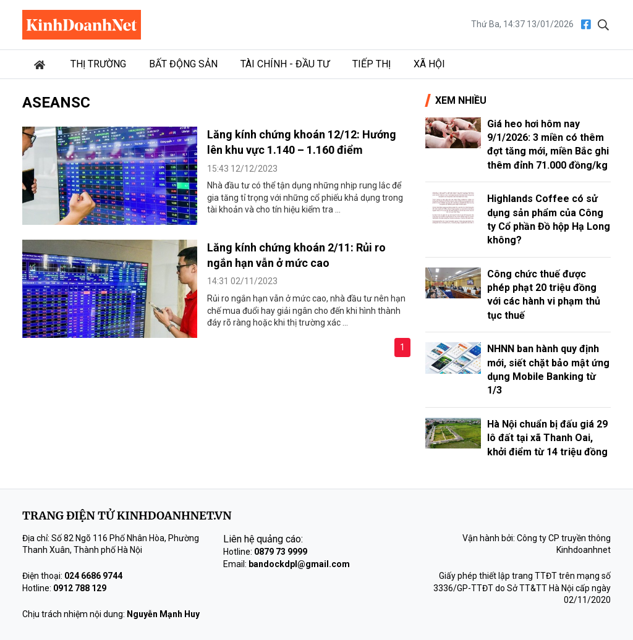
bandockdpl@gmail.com (299, 564)
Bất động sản (183, 64)
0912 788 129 (79, 588)
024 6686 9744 (93, 576)
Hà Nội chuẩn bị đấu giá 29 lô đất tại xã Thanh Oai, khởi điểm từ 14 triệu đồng (547, 438)
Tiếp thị (371, 64)
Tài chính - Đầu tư (284, 64)
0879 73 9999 (280, 552)
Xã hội (429, 64)
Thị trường (98, 64)
